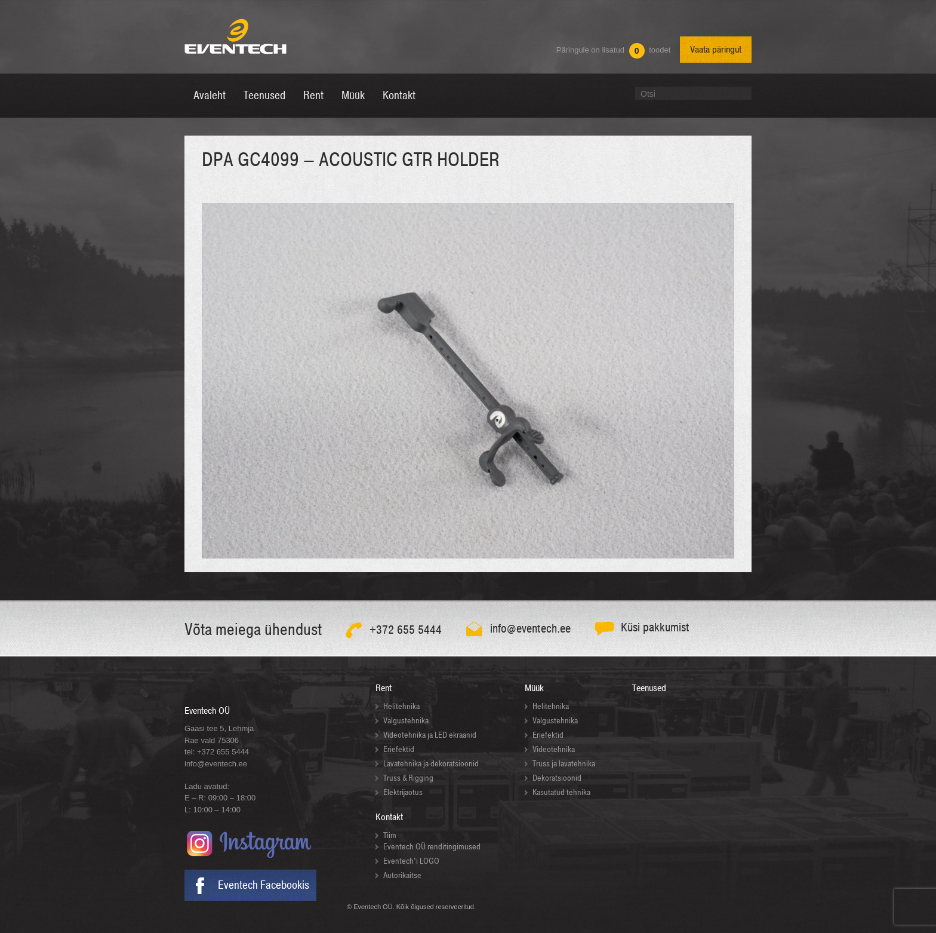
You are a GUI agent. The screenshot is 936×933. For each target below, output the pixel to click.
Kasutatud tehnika (561, 792)
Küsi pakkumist (655, 627)
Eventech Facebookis (263, 885)
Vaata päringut (715, 49)
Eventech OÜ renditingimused (432, 846)
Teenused (649, 688)
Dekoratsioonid (556, 778)
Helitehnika (401, 706)
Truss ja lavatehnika (563, 763)
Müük (534, 688)
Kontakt (389, 817)
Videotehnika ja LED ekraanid (429, 735)
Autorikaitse (402, 875)
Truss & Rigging (408, 778)
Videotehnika (553, 749)
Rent (383, 688)
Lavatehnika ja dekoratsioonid (431, 763)
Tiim (389, 835)
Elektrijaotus (403, 792)
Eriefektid (398, 749)
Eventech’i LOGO (411, 861)
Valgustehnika (406, 720)
